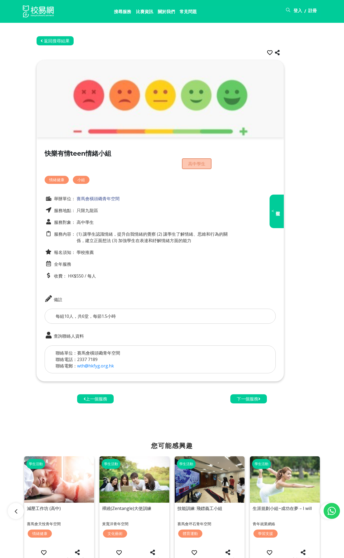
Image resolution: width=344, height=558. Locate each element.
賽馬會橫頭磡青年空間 (109, 188)
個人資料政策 (308, 551)
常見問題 (161, 13)
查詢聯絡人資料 (76, 325)
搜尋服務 (86, 13)
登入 (297, 11)
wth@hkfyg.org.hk (107, 356)
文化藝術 (115, 512)
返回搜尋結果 (66, 41)
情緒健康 (68, 169)
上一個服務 (95, 389)
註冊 (312, 11)
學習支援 (265, 512)
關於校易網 (226, 551)
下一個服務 (248, 389)
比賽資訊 (111, 13)
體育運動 (190, 512)
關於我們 (136, 13)
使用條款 (278, 551)
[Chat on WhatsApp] (332, 511)
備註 (65, 288)
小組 (93, 169)
